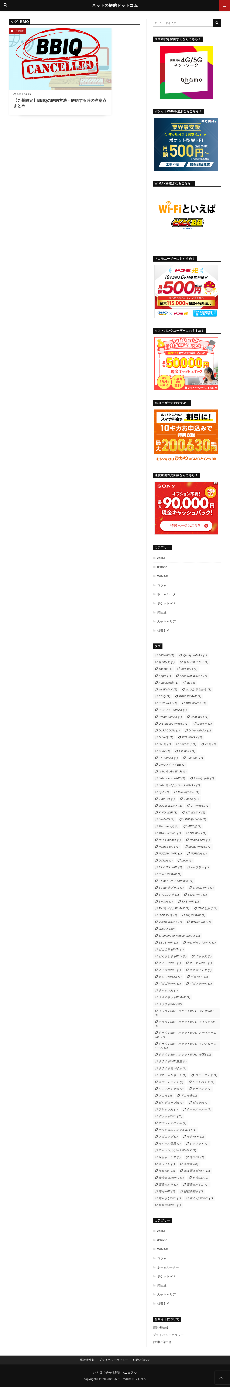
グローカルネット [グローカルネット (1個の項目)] (172, 1075)
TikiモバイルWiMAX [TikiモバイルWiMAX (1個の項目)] (174, 908)
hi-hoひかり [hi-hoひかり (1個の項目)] (204, 778)
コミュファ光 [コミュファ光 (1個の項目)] (206, 1075)
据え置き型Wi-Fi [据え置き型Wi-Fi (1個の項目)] (197, 1170)
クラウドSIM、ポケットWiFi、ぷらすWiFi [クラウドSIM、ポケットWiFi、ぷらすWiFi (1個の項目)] (184, 1013)
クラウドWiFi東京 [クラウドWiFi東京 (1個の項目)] (173, 1061)
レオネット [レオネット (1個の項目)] (199, 1143)
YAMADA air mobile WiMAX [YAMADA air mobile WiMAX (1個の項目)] (179, 935)
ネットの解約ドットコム (114, 5)
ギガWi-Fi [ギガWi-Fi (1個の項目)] (199, 976)
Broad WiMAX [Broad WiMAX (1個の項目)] (170, 716)
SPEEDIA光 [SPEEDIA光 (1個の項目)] (169, 894)
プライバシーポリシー (168, 1335)
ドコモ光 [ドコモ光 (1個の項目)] (189, 1095)
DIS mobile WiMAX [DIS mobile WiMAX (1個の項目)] (174, 723)
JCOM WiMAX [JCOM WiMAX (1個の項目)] (170, 805)
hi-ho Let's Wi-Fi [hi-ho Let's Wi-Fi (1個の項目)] (172, 778)
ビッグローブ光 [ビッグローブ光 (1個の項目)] (171, 1102)
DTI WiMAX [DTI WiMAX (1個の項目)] (192, 737)
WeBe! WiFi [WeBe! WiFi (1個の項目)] (201, 922)
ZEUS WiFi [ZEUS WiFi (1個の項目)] (168, 942)
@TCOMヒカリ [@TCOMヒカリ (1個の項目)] (196, 662)
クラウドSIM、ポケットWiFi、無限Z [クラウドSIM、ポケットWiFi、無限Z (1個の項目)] (185, 1054)
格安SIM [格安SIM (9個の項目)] (200, 1177)
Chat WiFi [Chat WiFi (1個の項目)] (200, 716)
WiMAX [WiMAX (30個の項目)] (167, 928)
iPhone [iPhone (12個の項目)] (191, 798)
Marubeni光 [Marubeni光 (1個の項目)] (169, 826)
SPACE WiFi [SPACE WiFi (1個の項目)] (203, 887)
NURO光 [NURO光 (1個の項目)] (199, 853)
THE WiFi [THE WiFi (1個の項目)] (190, 901)
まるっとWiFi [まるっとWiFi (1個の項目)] (170, 963)
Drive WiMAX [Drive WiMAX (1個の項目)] (200, 730)
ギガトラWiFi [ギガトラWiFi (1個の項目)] (201, 983)
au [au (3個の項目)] (191, 682)
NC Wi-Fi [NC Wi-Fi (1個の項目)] (198, 833)
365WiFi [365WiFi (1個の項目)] (166, 655)
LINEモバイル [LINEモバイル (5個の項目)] (194, 819)
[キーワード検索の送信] (217, 23)
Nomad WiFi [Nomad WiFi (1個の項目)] (169, 846)
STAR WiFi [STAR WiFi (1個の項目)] (197, 894)
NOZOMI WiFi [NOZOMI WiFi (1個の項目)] (170, 853)
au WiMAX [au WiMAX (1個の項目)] (168, 689)
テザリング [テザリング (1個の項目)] (202, 1088)
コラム (162, 585)
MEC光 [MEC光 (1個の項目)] (195, 826)
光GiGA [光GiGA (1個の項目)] (197, 1157)
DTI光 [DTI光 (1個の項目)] (165, 744)
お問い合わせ (162, 1342)
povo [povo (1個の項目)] (187, 860)
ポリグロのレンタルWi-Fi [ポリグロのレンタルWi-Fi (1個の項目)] (177, 1129)
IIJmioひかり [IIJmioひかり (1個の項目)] (188, 792)
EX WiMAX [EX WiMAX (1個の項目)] (168, 757)
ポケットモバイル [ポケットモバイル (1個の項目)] (172, 1123)
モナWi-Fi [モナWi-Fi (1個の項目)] (195, 1136)
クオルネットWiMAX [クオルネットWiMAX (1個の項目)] (174, 997)
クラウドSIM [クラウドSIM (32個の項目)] (170, 1004)
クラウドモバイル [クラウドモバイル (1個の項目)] (172, 1068)
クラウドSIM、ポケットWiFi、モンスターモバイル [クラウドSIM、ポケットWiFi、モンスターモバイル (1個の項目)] (185, 1045)
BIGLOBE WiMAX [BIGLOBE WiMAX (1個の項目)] (173, 709)
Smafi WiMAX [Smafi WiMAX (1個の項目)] (170, 874)
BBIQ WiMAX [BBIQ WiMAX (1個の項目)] (190, 696)
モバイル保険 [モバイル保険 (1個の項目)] (170, 1143)
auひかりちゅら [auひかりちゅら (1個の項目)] (198, 689)
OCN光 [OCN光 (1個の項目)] (166, 860)
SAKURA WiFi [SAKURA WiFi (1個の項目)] (170, 867)
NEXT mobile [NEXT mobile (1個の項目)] (170, 840)
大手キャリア (166, 621)
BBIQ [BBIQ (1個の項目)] (164, 696)
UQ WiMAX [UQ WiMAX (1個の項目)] (196, 915)
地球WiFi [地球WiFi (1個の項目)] (167, 1170)
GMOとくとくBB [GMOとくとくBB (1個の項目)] (172, 764)
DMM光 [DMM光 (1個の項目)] (205, 723)
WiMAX (162, 576)
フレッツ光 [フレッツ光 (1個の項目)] (168, 1109)
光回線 (19, 31)
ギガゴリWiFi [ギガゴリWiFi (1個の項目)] (170, 983)
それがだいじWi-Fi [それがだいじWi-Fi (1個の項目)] (201, 942)
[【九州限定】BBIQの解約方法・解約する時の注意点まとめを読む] (41, 62)
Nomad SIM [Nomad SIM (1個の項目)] (200, 840)
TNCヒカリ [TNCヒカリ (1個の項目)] (207, 908)
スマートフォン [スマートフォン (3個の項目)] (171, 1082)
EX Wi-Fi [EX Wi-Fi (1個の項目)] (187, 751)
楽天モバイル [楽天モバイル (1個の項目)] (198, 1184)
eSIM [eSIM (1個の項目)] (164, 751)
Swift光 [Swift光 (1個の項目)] (166, 901)
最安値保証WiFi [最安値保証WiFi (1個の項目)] (171, 1177)
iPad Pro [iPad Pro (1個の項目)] (167, 798)
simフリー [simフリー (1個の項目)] (200, 867)
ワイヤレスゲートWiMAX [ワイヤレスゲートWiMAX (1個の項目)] (177, 1150)
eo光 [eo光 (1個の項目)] (210, 744)
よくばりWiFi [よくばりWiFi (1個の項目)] (170, 970)
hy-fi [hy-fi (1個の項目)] (164, 792)
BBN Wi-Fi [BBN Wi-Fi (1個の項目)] (168, 703)
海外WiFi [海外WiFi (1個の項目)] (167, 1191)
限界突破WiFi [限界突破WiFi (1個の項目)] (170, 1205)
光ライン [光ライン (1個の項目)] (167, 1164)
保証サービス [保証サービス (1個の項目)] (170, 1157)
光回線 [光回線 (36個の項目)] (191, 1164)
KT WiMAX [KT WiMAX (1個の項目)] (195, 812)
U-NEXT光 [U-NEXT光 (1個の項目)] (168, 915)
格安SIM (163, 630)
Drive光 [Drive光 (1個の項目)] (166, 737)
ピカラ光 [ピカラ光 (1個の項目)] (200, 1102)
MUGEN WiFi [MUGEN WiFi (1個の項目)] (170, 833)
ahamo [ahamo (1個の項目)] (165, 668)
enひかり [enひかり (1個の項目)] (188, 744)
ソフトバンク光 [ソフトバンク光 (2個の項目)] (171, 1088)
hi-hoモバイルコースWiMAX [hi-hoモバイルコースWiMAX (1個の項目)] (179, 785)
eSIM (161, 558)
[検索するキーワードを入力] (183, 23)
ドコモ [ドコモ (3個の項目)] (165, 1095)
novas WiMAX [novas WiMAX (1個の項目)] (200, 846)
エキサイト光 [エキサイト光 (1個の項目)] (201, 970)
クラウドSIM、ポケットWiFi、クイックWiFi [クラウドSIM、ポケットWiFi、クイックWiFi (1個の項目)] (185, 1023)
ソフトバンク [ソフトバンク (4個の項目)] (203, 1082)
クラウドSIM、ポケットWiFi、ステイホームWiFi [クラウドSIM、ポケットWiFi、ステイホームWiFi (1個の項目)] (185, 1034)
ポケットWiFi (166, 603)
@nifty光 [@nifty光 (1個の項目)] (167, 662)
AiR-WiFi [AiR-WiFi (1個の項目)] (189, 668)
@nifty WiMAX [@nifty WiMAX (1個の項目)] (195, 655)
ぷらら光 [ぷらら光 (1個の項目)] (204, 956)
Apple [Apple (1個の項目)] (165, 675)
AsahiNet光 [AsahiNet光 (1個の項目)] (168, 682)
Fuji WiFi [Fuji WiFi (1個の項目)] (195, 757)
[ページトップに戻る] (221, 1378)
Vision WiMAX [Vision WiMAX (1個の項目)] (170, 922)
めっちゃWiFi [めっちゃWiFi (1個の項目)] (201, 963)
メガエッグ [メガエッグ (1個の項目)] (168, 1136)
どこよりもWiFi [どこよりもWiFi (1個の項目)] (171, 949)
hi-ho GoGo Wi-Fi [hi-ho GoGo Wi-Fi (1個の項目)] (172, 771)
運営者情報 (160, 1327)
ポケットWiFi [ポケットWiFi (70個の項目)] (170, 1116)
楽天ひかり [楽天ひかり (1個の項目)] (168, 1184)
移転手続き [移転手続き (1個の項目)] (193, 1191)
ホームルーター (168, 594)
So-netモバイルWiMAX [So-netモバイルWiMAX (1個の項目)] (176, 881)
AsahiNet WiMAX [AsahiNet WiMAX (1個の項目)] (193, 675)
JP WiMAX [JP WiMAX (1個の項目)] (200, 805)
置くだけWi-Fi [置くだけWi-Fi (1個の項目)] (201, 1198)
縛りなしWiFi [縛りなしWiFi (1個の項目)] (170, 1198)
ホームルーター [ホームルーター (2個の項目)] (199, 1109)
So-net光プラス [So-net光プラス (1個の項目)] (171, 887)
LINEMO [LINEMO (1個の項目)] (167, 819)
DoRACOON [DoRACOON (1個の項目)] (169, 730)
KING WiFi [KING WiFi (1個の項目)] (168, 812)
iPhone (162, 567)
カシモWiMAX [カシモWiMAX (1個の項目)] (170, 976)
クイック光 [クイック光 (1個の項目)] (168, 990)
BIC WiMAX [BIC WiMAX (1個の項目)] (196, 703)
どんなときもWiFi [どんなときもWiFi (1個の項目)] (173, 956)
